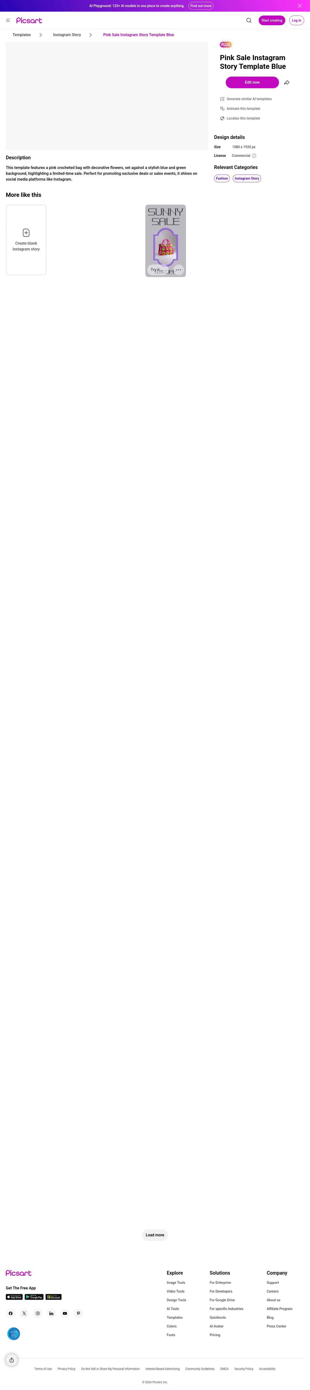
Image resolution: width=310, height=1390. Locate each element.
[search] (249, 20)
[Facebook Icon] (11, 1313)
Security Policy (243, 1369)
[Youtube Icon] (65, 1313)
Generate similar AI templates (249, 99)
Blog (270, 1317)
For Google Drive (222, 1300)
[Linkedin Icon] (51, 1313)
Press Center (276, 1326)
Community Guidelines (200, 1369)
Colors (172, 1326)
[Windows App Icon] (54, 1298)
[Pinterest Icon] (78, 1313)
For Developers (221, 1291)
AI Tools (173, 1309)
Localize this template (243, 118)
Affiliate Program (279, 1309)
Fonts (171, 1335)
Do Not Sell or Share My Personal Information (110, 1369)
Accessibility (267, 1369)
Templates (175, 1317)
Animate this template (243, 109)
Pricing (215, 1335)
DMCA (224, 1369)
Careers (273, 1291)
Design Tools (176, 1300)
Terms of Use (43, 1369)
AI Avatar (217, 1326)
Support (273, 1283)
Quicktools (218, 1317)
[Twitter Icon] (24, 1313)
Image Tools (176, 1283)
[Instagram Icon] (38, 1313)
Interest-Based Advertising (163, 1369)
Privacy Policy (67, 1369)
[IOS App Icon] (14, 1298)
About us (273, 1300)
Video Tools (175, 1291)
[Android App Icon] (34, 1298)
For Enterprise (220, 1283)
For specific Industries (226, 1309)
